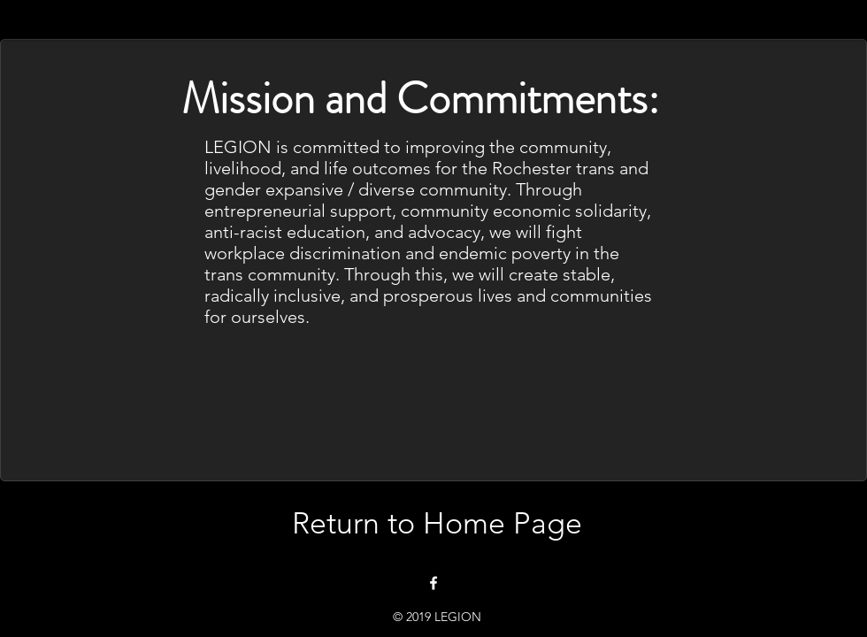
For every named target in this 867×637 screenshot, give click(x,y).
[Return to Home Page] (436, 523)
